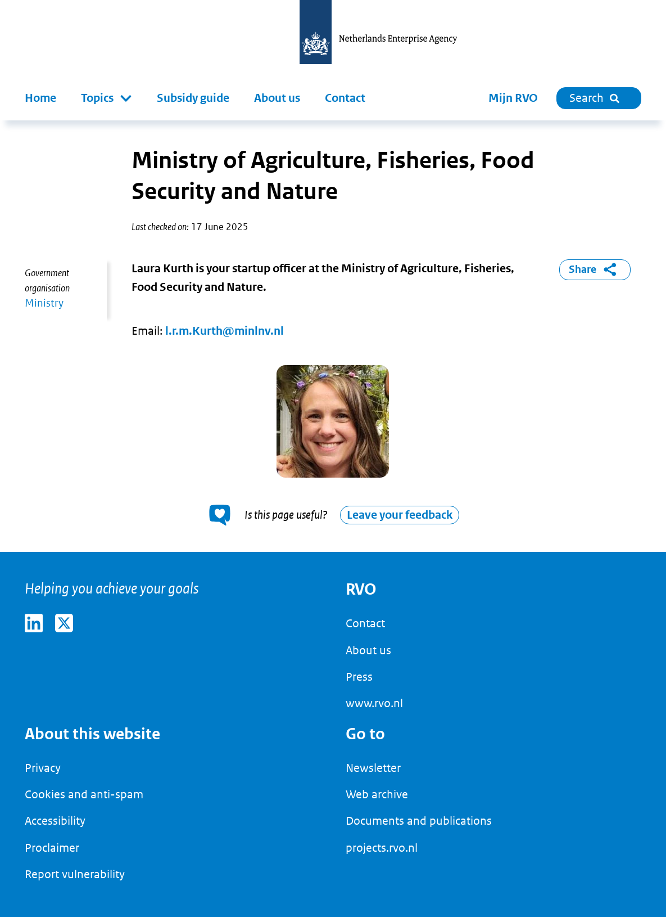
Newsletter (373, 768)
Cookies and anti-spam (84, 794)
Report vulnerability (75, 874)
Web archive (377, 794)
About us (277, 98)
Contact (345, 98)
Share (594, 269)
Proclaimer (52, 848)
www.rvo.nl (374, 703)
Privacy (43, 768)
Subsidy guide (193, 98)
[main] (333, 336)
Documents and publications (419, 821)
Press (359, 677)
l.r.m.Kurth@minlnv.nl (224, 331)
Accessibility (55, 821)
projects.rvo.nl (382, 848)
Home (40, 98)
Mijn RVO (513, 98)
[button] (106, 98)
